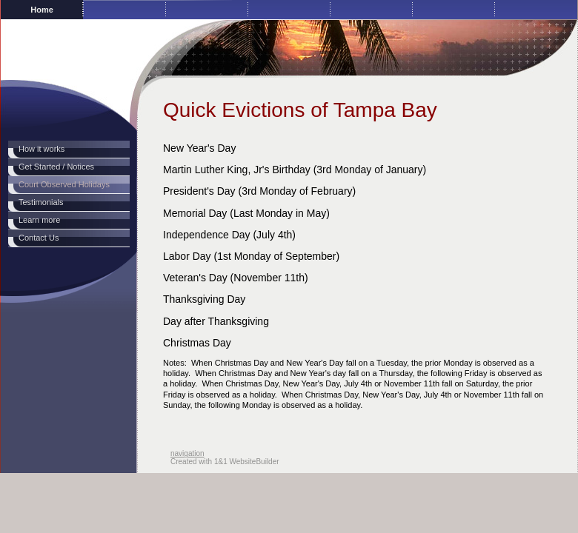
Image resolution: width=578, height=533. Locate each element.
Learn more (39, 219)
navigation (187, 453)
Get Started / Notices (56, 166)
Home (41, 9)
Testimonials (41, 202)
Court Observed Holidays (64, 184)
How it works (41, 148)
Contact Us (39, 237)
